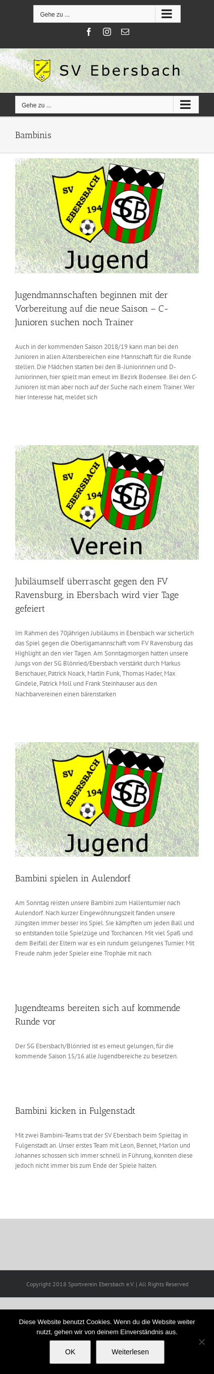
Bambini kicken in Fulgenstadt (75, 1110)
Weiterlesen (130, 1352)
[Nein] (201, 1342)
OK (70, 1352)
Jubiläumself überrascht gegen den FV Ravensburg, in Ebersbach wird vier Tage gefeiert (97, 595)
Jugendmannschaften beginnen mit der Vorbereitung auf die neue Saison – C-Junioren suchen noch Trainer (92, 308)
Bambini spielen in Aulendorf (73, 878)
